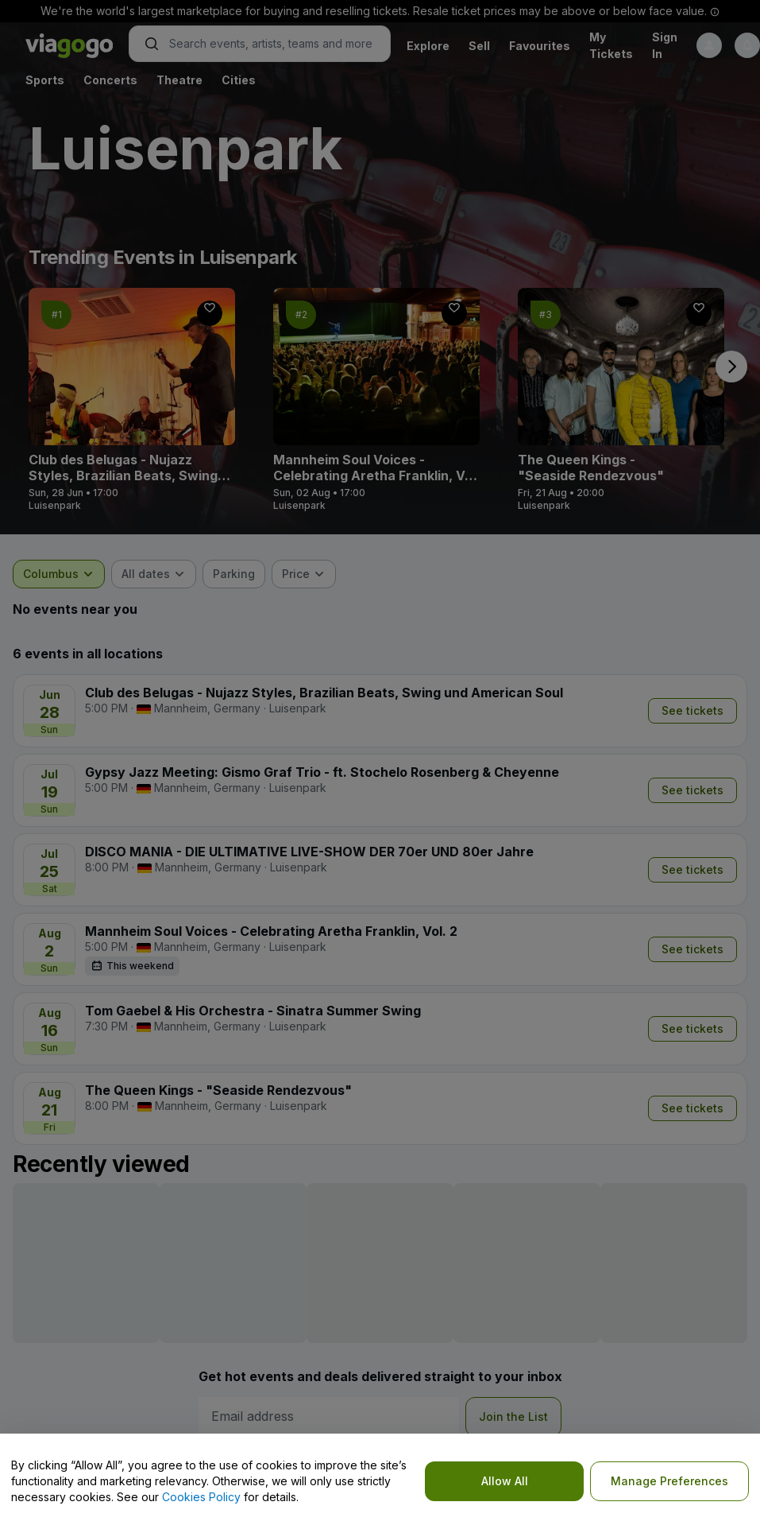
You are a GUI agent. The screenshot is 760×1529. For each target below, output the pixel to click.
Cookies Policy (201, 1497)
